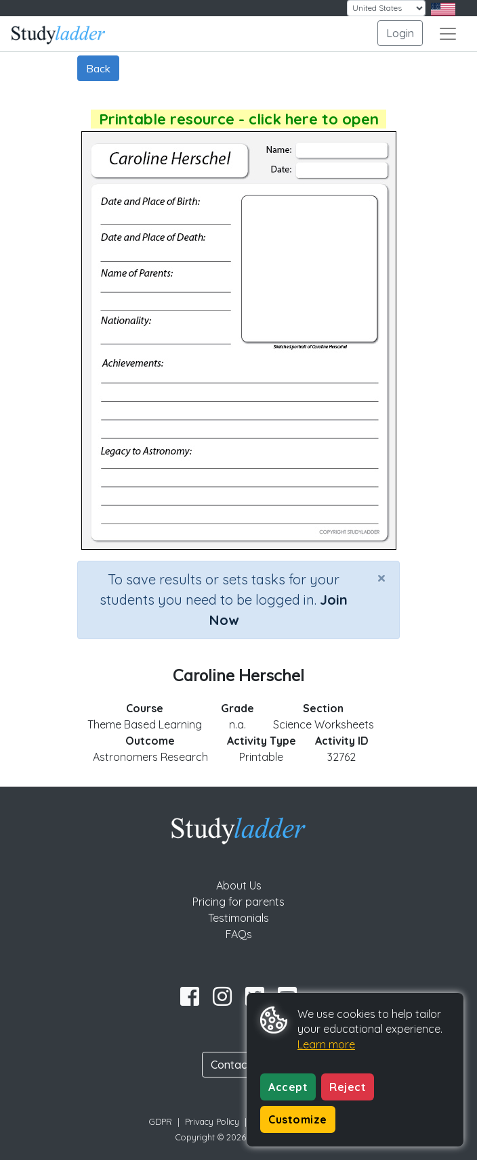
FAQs (239, 934)
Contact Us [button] (238, 1064)
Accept (288, 1087)
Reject (347, 1087)
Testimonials (238, 918)
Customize (297, 1119)
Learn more (326, 1044)
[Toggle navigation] (448, 34)
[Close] (381, 577)
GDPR (160, 1121)
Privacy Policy (212, 1121)
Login (400, 33)
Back (98, 68)
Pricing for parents (238, 901)
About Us (239, 885)
